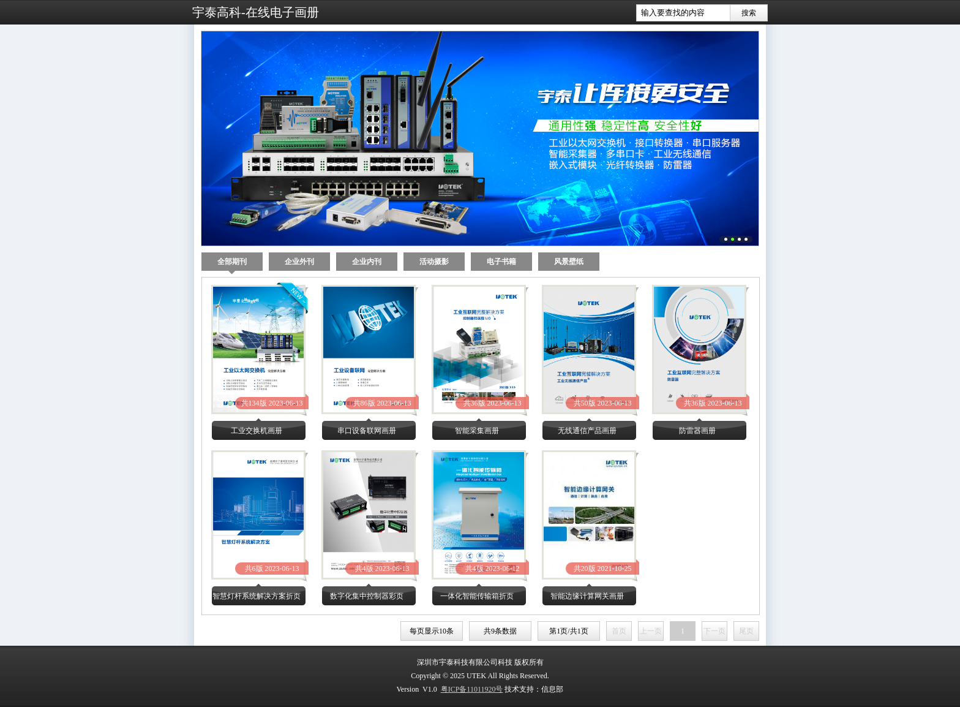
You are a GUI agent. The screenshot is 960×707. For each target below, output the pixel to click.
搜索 (748, 13)
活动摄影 (434, 261)
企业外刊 (299, 261)
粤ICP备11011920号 (472, 689)
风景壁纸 (568, 261)
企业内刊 (366, 261)
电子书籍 (501, 261)
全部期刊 (232, 264)
